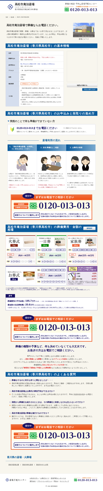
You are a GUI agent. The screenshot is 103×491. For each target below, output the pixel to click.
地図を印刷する (82, 85)
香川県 (12, 17)
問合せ (56, 481)
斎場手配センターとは (58, 478)
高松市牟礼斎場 (27, 464)
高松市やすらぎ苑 (42, 464)
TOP (7, 17)
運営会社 (33, 481)
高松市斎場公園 (13, 464)
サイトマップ (64, 481)
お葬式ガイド (44, 478)
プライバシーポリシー (44, 481)
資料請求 (89, 228)
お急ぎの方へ (34, 478)
